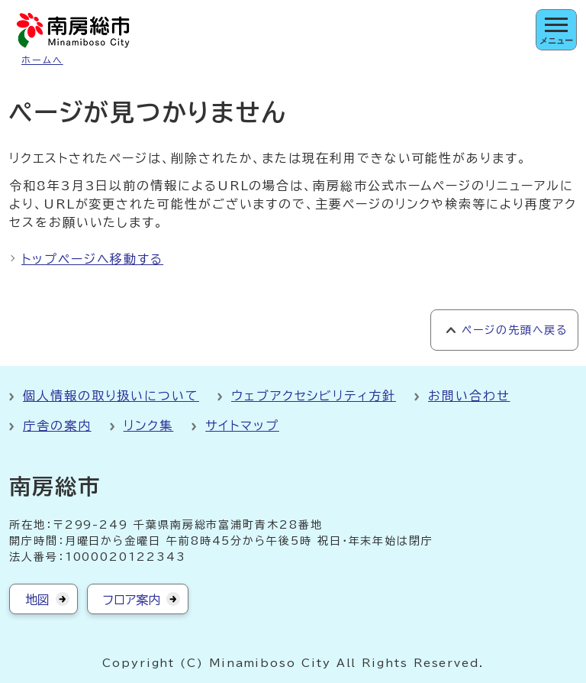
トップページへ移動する (92, 259)
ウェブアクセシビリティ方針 (313, 396)
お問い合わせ (469, 396)
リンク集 (149, 425)
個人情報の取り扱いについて (111, 396)
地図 (37, 600)
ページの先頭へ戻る (515, 330)
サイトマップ (242, 425)
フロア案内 (131, 600)
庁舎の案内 (57, 425)
